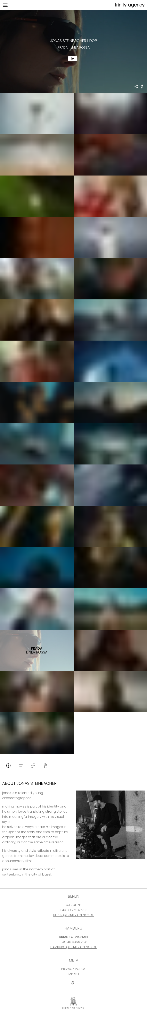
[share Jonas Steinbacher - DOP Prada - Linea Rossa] (136, 87)
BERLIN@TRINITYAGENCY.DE (73, 915)
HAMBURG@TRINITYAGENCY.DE (73, 947)
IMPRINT (73, 974)
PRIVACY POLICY (73, 968)
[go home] (129, 5)
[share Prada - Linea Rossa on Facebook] (142, 88)
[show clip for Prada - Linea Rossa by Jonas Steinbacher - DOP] (73, 51)
